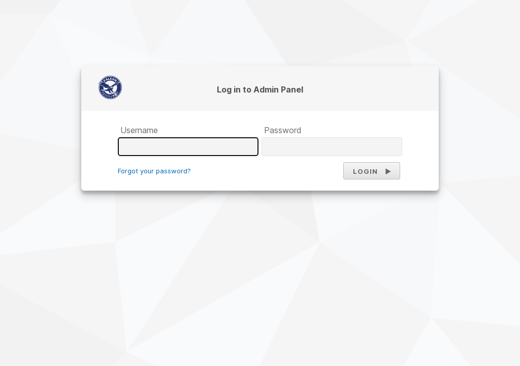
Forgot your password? (154, 171)
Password (283, 130)
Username (139, 130)
